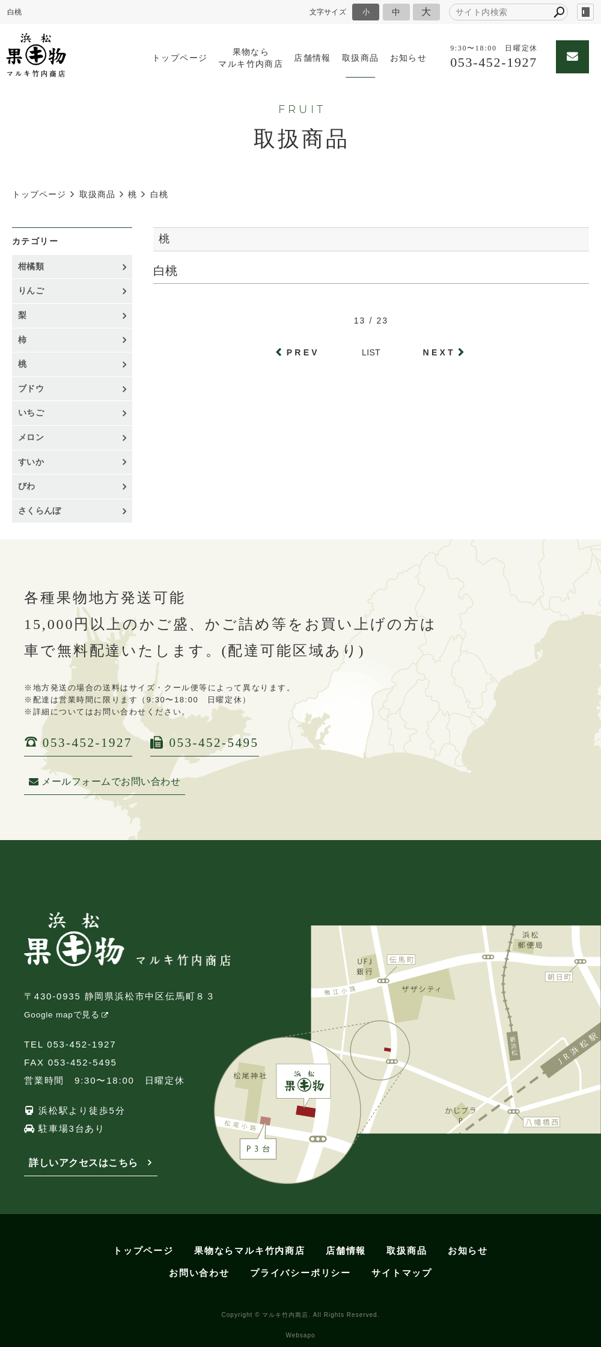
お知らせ (408, 58)
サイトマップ (401, 1273)
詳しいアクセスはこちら (83, 1163)
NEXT (439, 352)
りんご (31, 290)
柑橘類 (31, 266)
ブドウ (31, 388)
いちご (31, 412)
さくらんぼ (39, 510)
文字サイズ (328, 12)
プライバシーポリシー (300, 1273)
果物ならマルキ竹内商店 (250, 58)
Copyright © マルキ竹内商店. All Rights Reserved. (301, 1315)
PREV (303, 352)
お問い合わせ (199, 1273)
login (585, 12)
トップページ (179, 58)
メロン (31, 437)
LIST (371, 352)
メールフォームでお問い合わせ (104, 781)
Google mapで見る (62, 1014)
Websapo (300, 1335)
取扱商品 (360, 58)
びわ (26, 486)
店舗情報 (312, 58)
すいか (31, 462)
